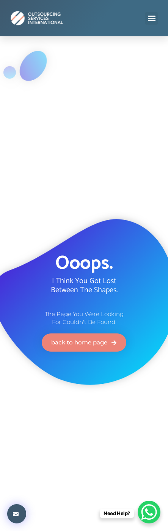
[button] (151, 18)
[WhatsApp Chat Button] (149, 512)
